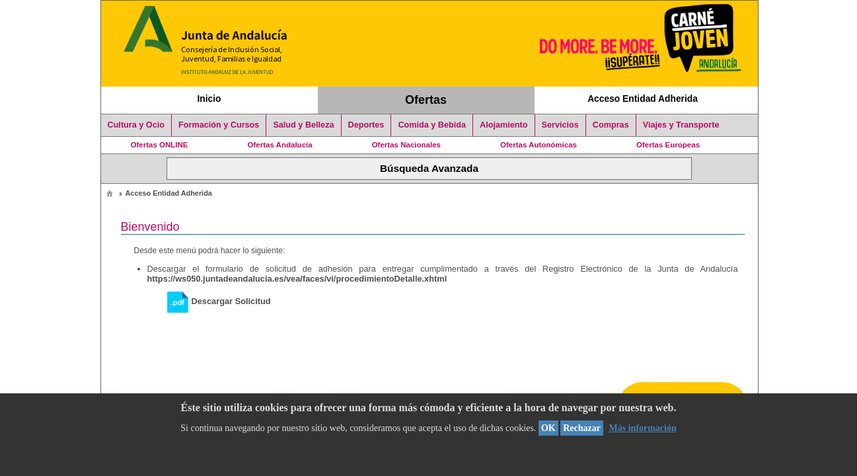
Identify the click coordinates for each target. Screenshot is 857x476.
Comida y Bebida (432, 125)
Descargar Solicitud (219, 301)
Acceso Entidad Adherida (642, 98)
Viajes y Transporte (681, 125)
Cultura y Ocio (136, 125)
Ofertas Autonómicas (538, 145)
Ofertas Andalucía (280, 145)
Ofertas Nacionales (406, 145)
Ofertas (426, 99)
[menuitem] (109, 192)
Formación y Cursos (218, 125)
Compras (611, 125)
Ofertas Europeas (668, 145)
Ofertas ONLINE (159, 145)
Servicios (560, 125)
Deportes (366, 125)
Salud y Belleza (303, 125)
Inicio (209, 98)
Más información (642, 428)
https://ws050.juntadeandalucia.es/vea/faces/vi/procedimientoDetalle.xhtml (297, 279)
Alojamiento (503, 125)
